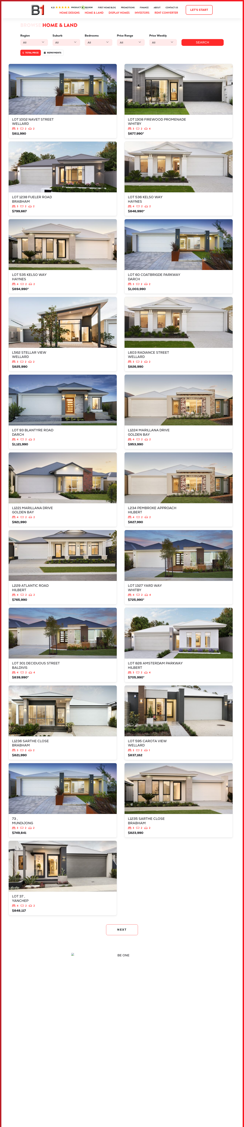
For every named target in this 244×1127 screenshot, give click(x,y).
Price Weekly (158, 35)
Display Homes (119, 13)
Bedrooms (92, 35)
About (157, 7)
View (63, 101)
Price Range (125, 35)
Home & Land (94, 13)
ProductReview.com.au (72, 7)
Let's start (199, 10)
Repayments (52, 52)
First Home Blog (107, 7)
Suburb (57, 35)
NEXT (122, 929)
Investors (142, 13)
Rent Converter (166, 13)
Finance (144, 7)
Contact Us (172, 7)
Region (25, 35)
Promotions (128, 7)
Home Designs (69, 13)
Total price (31, 52)
